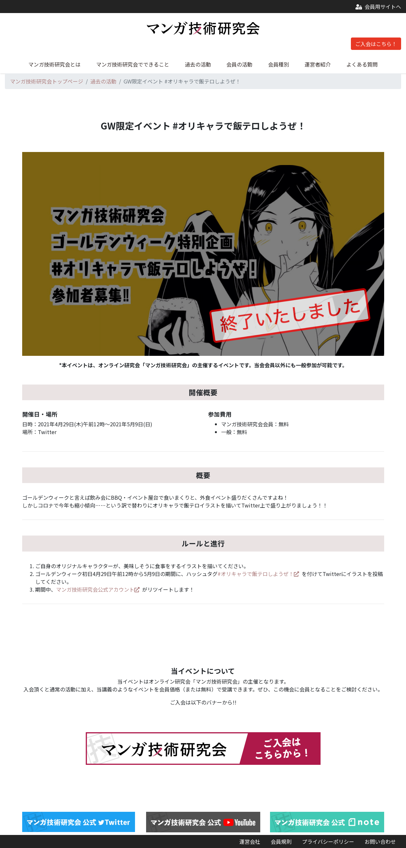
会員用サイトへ (378, 6)
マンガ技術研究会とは (54, 64)
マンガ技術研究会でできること (132, 64)
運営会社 (249, 841)
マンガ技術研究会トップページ (46, 81)
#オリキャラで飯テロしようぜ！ (258, 574)
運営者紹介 (318, 64)
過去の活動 (198, 64)
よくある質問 (362, 64)
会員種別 (278, 64)
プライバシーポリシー (328, 841)
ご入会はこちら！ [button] (376, 44)
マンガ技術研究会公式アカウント (98, 589)
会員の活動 (239, 64)
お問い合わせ (380, 841)
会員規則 (281, 841)
